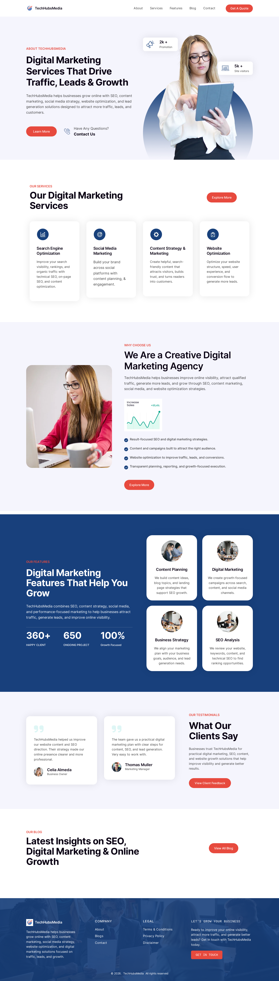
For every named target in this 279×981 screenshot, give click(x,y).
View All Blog (223, 848)
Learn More (41, 131)
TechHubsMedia (48, 8)
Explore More (222, 197)
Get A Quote (239, 8)
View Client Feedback (210, 783)
